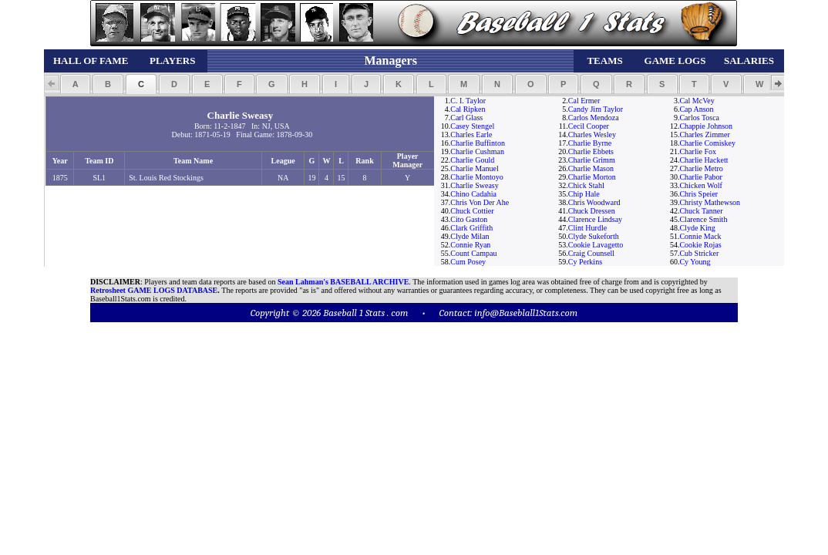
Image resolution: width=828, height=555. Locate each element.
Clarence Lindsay (595, 219)
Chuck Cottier (471, 211)
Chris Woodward (594, 202)
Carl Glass (466, 117)
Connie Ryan (470, 244)
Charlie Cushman (477, 151)
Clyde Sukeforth (593, 236)
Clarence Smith (703, 219)
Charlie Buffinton (477, 143)
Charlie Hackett (703, 160)
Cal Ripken (467, 109)
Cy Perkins (585, 261)
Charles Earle (471, 134)
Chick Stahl (586, 185)
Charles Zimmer (704, 134)
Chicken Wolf (700, 185)
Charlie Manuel (474, 168)
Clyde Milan (469, 236)
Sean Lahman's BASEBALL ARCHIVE (343, 282)
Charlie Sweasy (474, 185)
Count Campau (473, 253)
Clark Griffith (471, 228)
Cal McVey (696, 100)
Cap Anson (696, 109)
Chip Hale (584, 194)
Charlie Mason (591, 168)
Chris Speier (698, 194)
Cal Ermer (584, 100)
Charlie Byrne (589, 143)
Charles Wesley (592, 134)
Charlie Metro (700, 168)
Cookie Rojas (700, 244)
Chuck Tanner (700, 211)
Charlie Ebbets (591, 151)
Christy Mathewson (709, 202)
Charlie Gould (472, 160)
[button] (75, 84)
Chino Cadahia (473, 194)
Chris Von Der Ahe (479, 202)
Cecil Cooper (588, 126)
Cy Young (694, 261)
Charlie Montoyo (476, 177)
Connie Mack (700, 236)
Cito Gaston (468, 219)
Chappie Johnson (705, 126)
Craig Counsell (591, 253)
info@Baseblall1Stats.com (525, 312)
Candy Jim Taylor (595, 109)
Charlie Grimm (591, 160)
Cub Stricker (699, 253)
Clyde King (697, 228)
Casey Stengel (472, 126)
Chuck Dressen (591, 211)
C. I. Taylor (468, 100)
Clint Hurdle (587, 228)
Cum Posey (468, 261)
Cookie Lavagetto (595, 244)
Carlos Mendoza (593, 117)
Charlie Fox (697, 151)
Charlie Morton (592, 177)
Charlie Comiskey (707, 143)
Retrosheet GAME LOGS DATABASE (153, 290)
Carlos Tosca (699, 117)
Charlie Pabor (700, 177)
